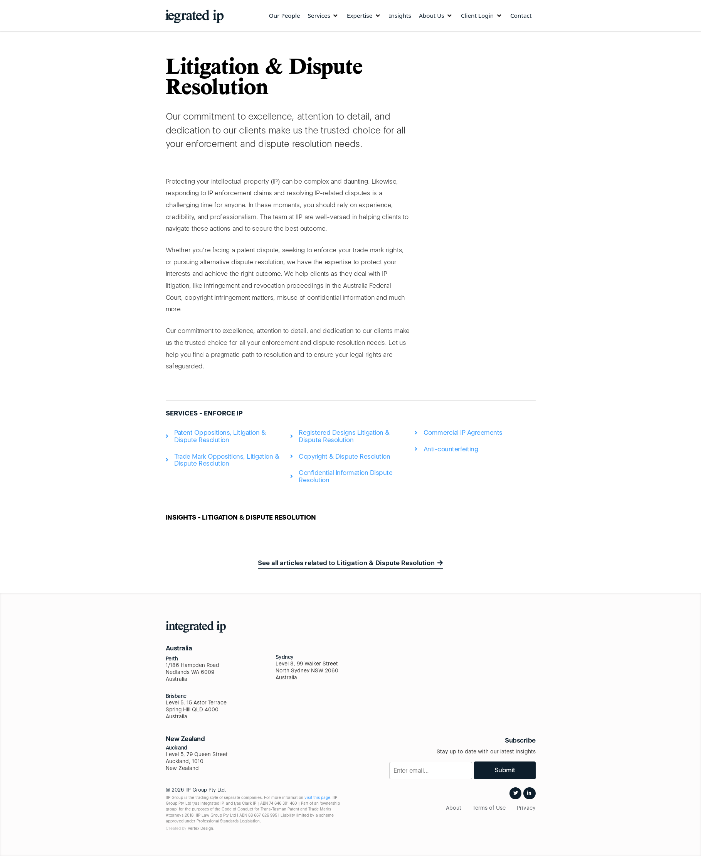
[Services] (323, 15)
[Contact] (520, 15)
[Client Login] (481, 15)
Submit (504, 770)
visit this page (317, 797)
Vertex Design (200, 828)
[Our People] (284, 15)
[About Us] (436, 15)
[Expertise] (364, 15)
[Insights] (400, 15)
